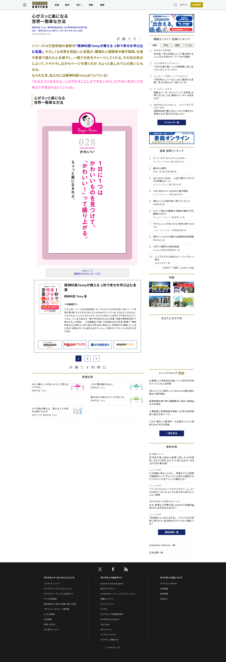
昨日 (166, 45)
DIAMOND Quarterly (110, 619)
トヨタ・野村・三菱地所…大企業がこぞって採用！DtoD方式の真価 (171, 423)
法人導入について (51, 629)
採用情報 (164, 594)
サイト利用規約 (50, 599)
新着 (65, 5)
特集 (99, 5)
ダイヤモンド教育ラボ (110, 640)
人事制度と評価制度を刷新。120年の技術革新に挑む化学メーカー (171, 413)
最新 (155, 45)
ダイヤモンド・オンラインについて (59, 577)
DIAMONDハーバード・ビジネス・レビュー (118, 594)
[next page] (96, 359)
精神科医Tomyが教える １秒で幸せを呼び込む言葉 (60, 31)
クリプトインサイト (108, 635)
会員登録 (188, 5)
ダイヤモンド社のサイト (111, 577)
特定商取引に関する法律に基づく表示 (60, 604)
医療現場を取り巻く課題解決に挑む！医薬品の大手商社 (171, 402)
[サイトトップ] (45, 5)
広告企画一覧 (156, 552)
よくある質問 (49, 614)
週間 (177, 45)
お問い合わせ (49, 624)
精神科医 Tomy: (59, 27)
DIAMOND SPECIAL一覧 (162, 545)
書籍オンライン (107, 599)
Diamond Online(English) (112, 583)
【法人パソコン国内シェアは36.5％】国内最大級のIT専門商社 (171, 392)
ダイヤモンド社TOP (168, 583)
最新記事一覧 (172, 532)
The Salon (105, 624)
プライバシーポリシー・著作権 (56, 609)
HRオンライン (106, 629)
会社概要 (164, 589)
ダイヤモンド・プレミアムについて (58, 589)
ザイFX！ (104, 609)
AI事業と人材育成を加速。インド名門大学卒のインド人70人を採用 (171, 382)
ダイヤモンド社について (171, 577)
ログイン (175, 5)
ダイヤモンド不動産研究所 (112, 614)
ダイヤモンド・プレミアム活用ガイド (59, 594)
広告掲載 (48, 619)
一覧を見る (171, 433)
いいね (188, 45)
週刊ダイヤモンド (108, 589)
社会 (34, 31)
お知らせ (164, 599)
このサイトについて (52, 583)
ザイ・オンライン (107, 604)
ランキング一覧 (171, 122)
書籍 (111, 5)
